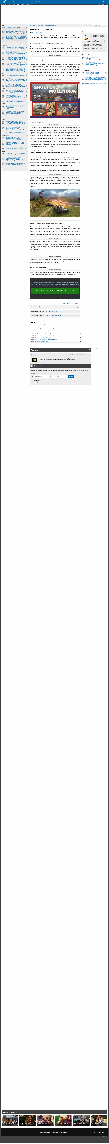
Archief (32, 4)
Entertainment (16, 2)
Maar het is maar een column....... (15, 51)
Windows (54, 25)
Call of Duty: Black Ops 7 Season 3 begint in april (15, 163)
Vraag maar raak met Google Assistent (93, 67)
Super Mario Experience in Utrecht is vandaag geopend (47, 335)
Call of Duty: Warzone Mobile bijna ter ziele (15, 121)
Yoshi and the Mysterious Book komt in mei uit (15, 142)
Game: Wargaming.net (90, 62)
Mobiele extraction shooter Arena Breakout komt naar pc (15, 129)
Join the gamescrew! (56, 315)
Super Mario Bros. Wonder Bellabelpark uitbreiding (15, 112)
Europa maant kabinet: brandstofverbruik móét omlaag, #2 (15, 90)
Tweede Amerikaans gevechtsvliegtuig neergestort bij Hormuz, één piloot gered (15, 47)
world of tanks (69, 303)
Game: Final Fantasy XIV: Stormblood (93, 65)
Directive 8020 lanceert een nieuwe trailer (15, 164)
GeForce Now (88, 56)
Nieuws (9, 4)
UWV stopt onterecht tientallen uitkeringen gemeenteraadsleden (15, 64)
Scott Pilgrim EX (15, 144)
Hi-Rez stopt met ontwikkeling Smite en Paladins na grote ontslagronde (15, 123)
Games (27, 2)
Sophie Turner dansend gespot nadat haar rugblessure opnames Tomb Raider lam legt (15, 32)
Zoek (107, 4)
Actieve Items (3, 4)
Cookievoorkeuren (63, 1132)
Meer (40, 2)
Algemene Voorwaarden (45, 1132)
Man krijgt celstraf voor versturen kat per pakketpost (15, 39)
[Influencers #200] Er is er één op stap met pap (15, 91)
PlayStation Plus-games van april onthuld (15, 60)
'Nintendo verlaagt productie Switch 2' (15, 139)
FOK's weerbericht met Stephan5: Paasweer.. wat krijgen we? (15, 58)
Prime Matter (88, 58)
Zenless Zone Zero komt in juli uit (15, 128)
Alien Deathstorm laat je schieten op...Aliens (15, 114)
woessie (34, 355)
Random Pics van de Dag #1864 (92, 72)
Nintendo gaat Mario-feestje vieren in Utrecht (15, 143)
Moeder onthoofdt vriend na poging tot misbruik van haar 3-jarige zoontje (15, 69)
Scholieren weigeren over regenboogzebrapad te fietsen (15, 101)
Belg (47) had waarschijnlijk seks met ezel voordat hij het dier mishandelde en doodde (15, 30)
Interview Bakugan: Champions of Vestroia (94, 59)
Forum (99, 4)
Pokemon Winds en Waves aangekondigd (15, 147)
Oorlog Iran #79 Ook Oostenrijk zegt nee (15, 92)
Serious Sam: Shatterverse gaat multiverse (15, 116)
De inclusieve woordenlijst (15, 95)
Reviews (18, 4)
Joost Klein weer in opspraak (15, 52)
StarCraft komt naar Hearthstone (15, 126)
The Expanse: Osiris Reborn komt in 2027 (15, 160)
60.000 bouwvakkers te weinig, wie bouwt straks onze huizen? (15, 68)
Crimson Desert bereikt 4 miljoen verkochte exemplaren (15, 63)
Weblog (103, 4)
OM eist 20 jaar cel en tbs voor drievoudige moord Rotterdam (15, 31)
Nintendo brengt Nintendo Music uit (15, 127)
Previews (22, 4)
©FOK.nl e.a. (105, 1136)
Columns (13, 4)
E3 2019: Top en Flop (90, 64)
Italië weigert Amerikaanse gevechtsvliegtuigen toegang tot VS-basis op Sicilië (15, 59)
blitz (65, 303)
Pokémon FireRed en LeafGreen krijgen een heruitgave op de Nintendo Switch (15, 148)
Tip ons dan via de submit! (50, 311)
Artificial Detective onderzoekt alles (15, 113)
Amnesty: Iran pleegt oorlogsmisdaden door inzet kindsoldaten (15, 28)
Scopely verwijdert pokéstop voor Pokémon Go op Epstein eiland (15, 122)
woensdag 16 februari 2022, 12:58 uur (77, 354)
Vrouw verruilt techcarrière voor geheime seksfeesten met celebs (15, 37)
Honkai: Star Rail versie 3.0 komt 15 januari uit (15, 124)
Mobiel (42, 25)
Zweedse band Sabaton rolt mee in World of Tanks (46, 326)
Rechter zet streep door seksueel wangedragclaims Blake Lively (15, 41)
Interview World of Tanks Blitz (91, 57)
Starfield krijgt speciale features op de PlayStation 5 (15, 48)
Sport (22, 2)
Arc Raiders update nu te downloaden (15, 108)
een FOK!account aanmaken (83, 370)
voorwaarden (45, 382)
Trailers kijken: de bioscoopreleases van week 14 (15, 57)
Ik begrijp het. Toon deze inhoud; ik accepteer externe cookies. (54, 291)
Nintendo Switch (48, 25)
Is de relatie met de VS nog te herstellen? (15, 94)
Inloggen (105, 2)
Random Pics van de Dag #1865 (15, 27)
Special (34, 25)
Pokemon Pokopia (15, 145)
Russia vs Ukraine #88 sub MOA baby (15, 96)
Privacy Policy (55, 1132)
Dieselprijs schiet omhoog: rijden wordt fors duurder (15, 33)
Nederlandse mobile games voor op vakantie (95, 63)
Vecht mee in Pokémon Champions (15, 138)
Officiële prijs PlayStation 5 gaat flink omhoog (15, 111)
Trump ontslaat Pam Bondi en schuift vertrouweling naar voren (15, 36)
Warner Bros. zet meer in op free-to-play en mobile (15, 132)
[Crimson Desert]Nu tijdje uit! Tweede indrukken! (15, 97)
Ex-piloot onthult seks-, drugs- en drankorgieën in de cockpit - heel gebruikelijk (15, 38)
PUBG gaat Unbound (15, 107)
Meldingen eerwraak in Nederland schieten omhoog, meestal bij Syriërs (15, 86)
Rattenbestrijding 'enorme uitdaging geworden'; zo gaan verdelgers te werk (15, 62)
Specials (27, 4)
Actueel (10, 2)
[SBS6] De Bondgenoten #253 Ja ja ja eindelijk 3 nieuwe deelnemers (15, 100)
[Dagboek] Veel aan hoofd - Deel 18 (15, 98)
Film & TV (32, 2)
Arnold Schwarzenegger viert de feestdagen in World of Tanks (48, 324)
